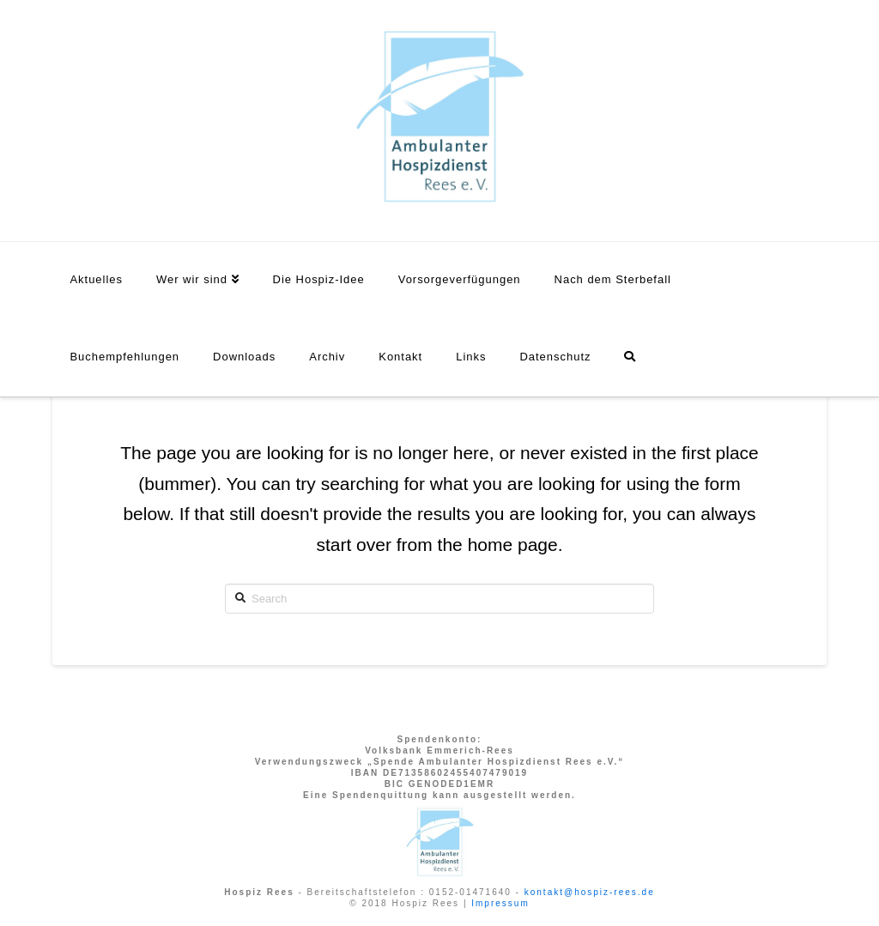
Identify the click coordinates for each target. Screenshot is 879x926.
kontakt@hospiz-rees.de (589, 892)
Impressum (500, 903)
